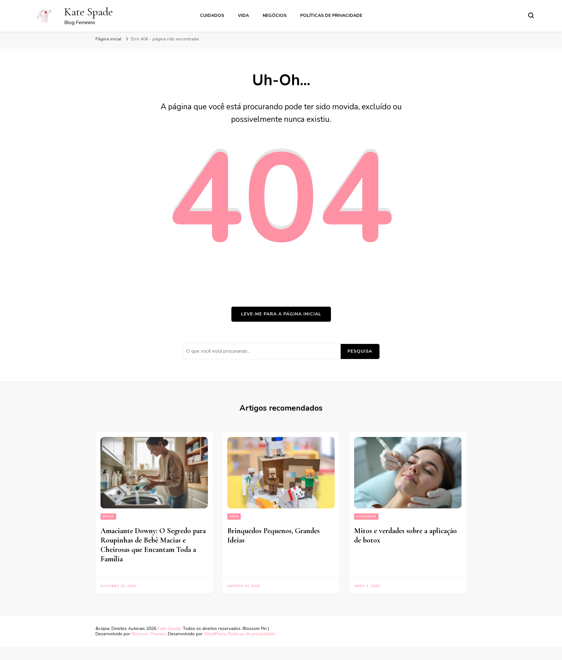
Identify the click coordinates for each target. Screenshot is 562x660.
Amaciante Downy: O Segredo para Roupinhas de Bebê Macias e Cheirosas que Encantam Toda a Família (153, 545)
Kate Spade (88, 11)
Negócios (274, 15)
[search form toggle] (531, 15)
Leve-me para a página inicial (281, 314)
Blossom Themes (148, 634)
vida (243, 15)
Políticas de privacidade (331, 15)
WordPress (215, 634)
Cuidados (212, 15)
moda (108, 516)
